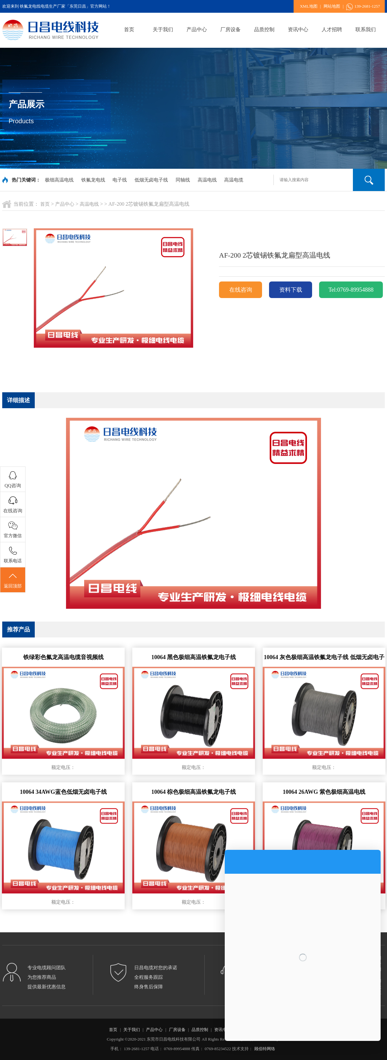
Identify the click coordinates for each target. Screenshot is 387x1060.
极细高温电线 (59, 179)
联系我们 (365, 29)
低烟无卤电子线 (151, 179)
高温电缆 (233, 179)
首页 (129, 29)
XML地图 (309, 6)
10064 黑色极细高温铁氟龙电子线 (193, 657)
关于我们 (163, 29)
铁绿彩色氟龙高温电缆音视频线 (63, 657)
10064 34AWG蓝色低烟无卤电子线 (63, 792)
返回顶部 (12, 580)
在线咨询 (240, 290)
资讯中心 (298, 29)
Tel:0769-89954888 (351, 290)
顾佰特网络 (264, 1048)
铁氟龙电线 (93, 179)
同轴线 (183, 179)
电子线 (120, 179)
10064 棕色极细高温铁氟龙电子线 (193, 792)
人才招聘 (332, 29)
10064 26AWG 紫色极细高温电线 (324, 792)
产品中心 (196, 29)
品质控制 (264, 29)
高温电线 (207, 179)
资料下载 (290, 290)
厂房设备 (230, 29)
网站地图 (332, 6)
